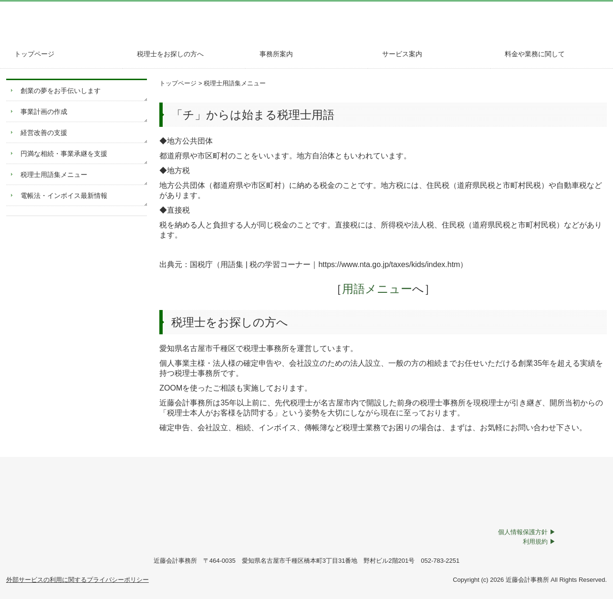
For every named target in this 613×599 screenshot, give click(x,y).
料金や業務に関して (535, 54)
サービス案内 (402, 54)
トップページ (34, 54)
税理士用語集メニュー (54, 174)
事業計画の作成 (44, 111)
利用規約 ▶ (539, 541)
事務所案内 (276, 54)
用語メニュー (371, 288)
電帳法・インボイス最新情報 (64, 195)
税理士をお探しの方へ (170, 54)
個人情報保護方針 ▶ (527, 532)
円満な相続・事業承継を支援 (64, 153)
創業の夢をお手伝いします (61, 90)
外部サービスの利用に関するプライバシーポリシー (77, 579)
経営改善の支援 (44, 132)
